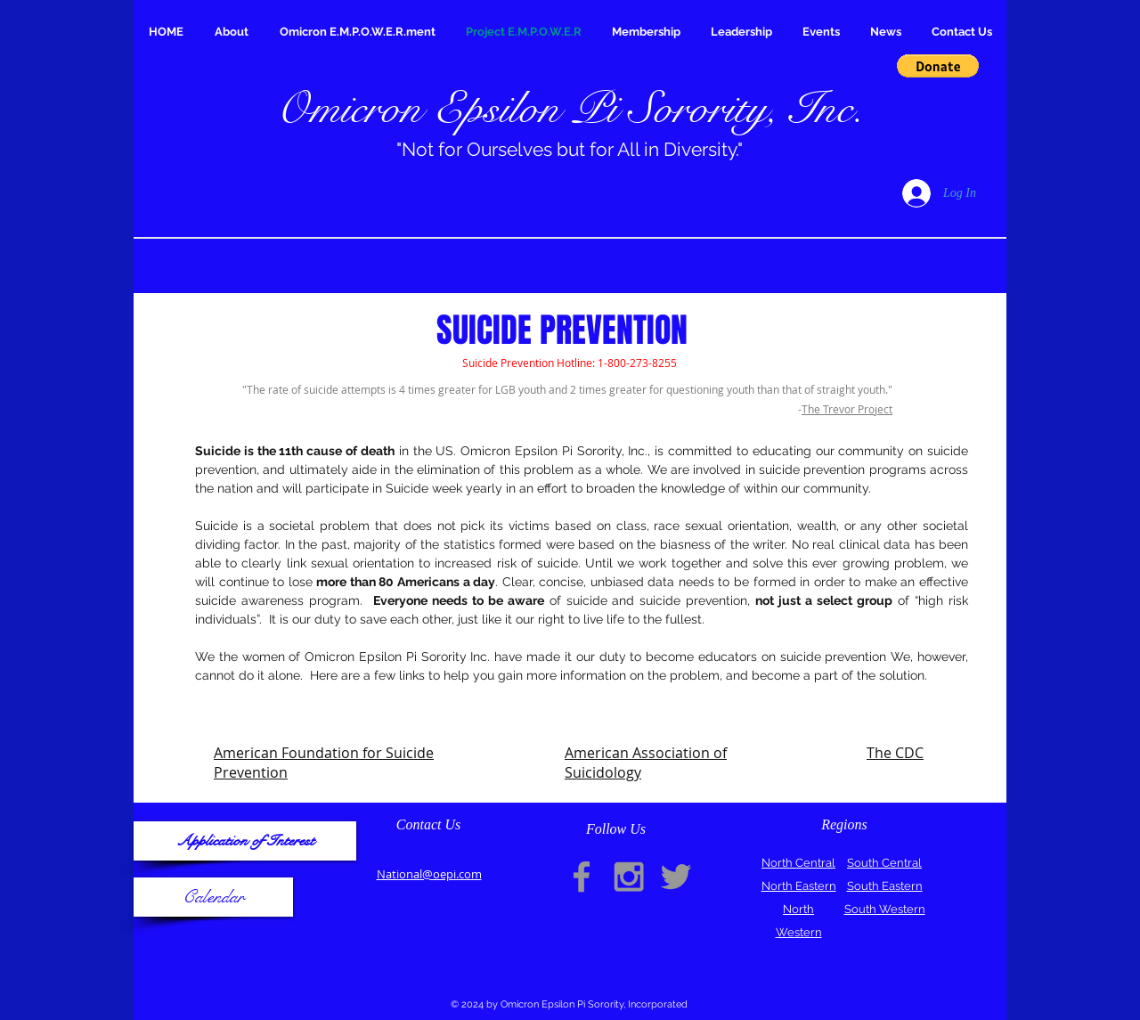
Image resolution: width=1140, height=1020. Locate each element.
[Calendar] (213, 897)
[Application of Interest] (245, 841)
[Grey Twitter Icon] (676, 876)
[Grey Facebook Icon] (581, 876)
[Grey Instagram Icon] (628, 876)
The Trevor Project (847, 409)
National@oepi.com (429, 874)
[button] (938, 66)
